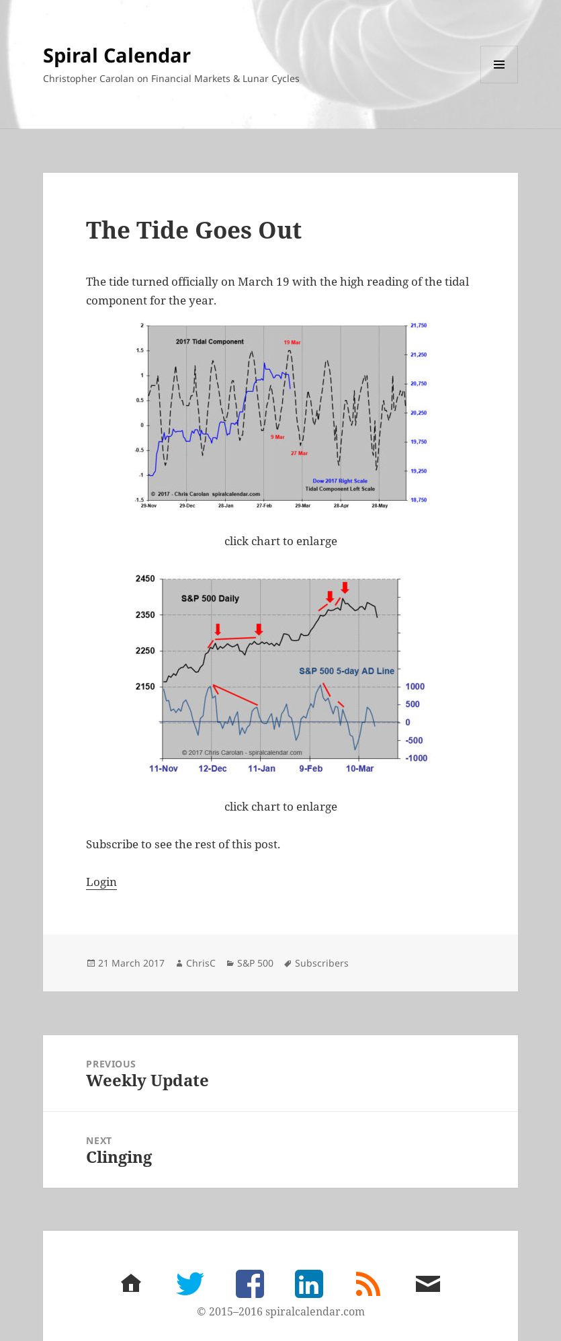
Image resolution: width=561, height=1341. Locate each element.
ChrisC (201, 963)
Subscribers (322, 963)
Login (101, 881)
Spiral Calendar (117, 55)
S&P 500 (255, 963)
